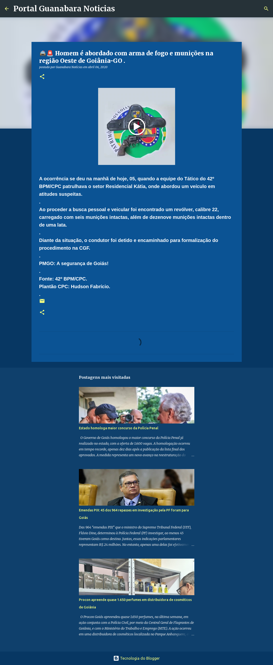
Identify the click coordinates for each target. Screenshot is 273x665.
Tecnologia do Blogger (136, 658)
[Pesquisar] (122, 8)
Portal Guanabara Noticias (64, 8)
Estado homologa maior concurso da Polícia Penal (118, 428)
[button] (42, 77)
